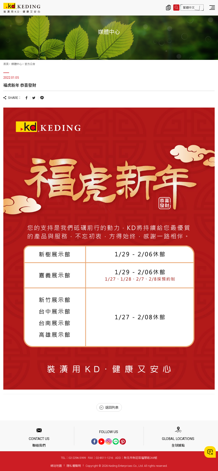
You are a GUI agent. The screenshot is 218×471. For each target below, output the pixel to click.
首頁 (6, 64)
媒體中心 (16, 64)
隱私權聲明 (73, 465)
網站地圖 (56, 465)
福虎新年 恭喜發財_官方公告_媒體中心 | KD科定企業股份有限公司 (21, 8)
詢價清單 (168, 7)
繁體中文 (189, 7)
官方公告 (30, 64)
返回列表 (109, 408)
